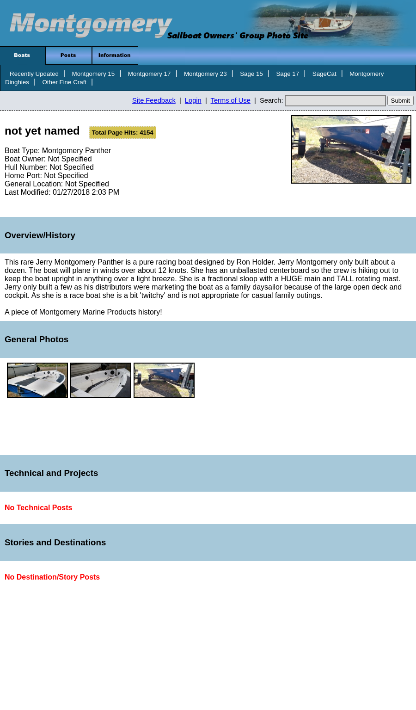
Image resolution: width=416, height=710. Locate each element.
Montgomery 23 (205, 73)
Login (193, 100)
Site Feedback (154, 100)
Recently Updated (34, 73)
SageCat (324, 73)
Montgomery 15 (93, 73)
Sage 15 (251, 73)
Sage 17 (287, 73)
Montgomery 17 (149, 73)
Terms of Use (231, 100)
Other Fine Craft (64, 82)
